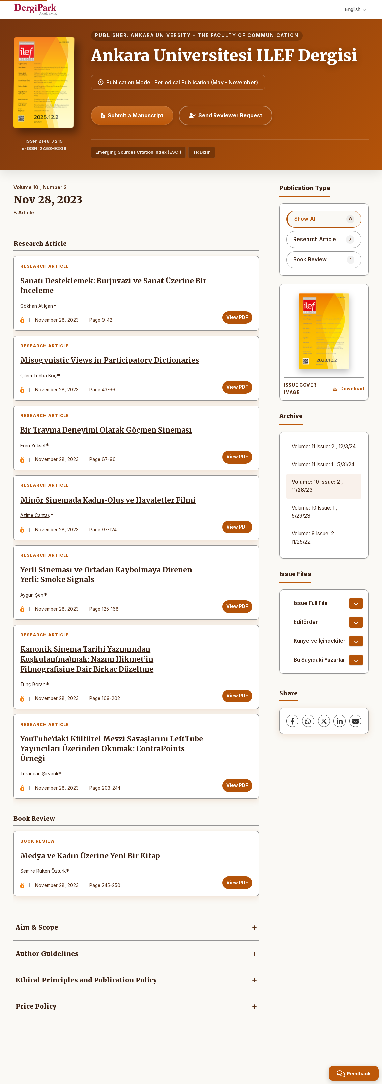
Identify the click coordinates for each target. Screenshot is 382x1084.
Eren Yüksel (34, 455)
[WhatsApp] (308, 721)
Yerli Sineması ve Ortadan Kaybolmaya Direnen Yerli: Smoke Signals (108, 592)
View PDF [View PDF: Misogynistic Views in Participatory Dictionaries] (235, 392)
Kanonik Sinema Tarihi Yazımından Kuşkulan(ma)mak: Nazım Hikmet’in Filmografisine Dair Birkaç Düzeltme (88, 681)
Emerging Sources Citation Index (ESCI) (138, 152)
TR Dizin (202, 152)
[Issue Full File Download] (356, 603)
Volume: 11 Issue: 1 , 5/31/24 (323, 464)
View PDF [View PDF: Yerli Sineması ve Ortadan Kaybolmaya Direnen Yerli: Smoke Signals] (235, 624)
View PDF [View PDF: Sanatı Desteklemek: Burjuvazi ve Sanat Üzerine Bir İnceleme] (235, 319)
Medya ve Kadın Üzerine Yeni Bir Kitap (92, 885)
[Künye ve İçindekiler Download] (356, 641)
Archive (291, 415)
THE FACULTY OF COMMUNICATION (248, 35)
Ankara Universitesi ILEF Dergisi (224, 55)
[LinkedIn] (339, 721)
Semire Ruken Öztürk (45, 900)
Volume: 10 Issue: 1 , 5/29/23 (314, 512)
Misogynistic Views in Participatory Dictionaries (111, 366)
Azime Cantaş (37, 529)
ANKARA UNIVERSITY (161, 35)
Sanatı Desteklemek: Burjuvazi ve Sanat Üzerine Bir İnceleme (109, 288)
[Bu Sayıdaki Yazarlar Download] (356, 660)
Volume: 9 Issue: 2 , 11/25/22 (314, 537)
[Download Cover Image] (348, 389)
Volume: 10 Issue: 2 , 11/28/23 (317, 486)
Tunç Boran (35, 705)
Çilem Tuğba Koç (40, 381)
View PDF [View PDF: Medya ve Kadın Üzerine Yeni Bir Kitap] (235, 911)
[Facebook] (292, 721)
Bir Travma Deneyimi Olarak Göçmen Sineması (108, 440)
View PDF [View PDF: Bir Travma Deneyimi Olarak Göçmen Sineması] (235, 466)
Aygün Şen (34, 612)
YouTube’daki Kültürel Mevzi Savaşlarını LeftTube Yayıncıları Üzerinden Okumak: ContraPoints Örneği (113, 774)
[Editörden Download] (356, 622)
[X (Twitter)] (324, 721)
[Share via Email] (355, 721)
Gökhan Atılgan (38, 308)
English (355, 9)
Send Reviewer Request (225, 115)
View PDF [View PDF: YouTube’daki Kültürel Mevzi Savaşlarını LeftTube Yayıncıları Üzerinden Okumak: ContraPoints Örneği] (235, 810)
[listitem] (323, 219)
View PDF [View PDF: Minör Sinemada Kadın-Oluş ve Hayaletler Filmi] (235, 540)
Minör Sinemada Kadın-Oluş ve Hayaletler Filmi (110, 513)
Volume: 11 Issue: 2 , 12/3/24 (324, 446)
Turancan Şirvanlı (41, 799)
